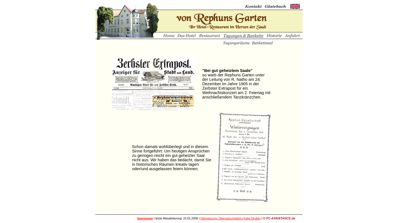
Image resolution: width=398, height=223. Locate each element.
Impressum (145, 218)
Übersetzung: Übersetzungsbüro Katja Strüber (230, 218)
